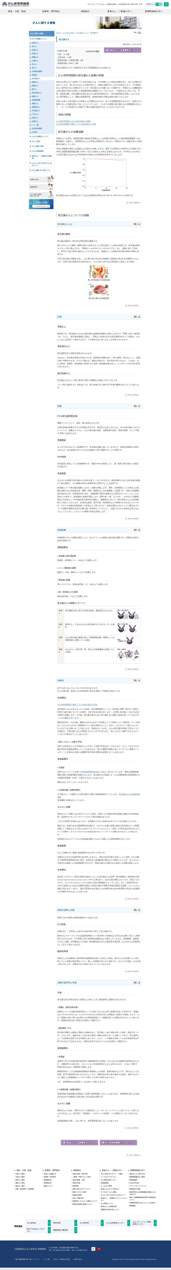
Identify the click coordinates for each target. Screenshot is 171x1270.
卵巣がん (35, 118)
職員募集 (132, 1206)
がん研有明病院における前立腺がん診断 (73, 121)
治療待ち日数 (41, 178)
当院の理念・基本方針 (80, 1174)
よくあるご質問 (106, 1186)
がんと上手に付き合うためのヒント (42, 164)
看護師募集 (41, 186)
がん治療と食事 (38, 146)
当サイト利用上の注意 (62, 1259)
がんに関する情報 (68, 33)
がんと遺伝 (36, 141)
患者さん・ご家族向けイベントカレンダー (114, 1199)
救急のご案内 (20, 1186)
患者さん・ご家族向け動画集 (42, 157)
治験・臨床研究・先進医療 (24, 1189)
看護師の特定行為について (110, 1209)
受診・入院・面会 (17, 11)
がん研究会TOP (124, 4)
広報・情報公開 (77, 1198)
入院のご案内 (20, 1177)
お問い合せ (78, 1259)
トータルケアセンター (108, 1177)
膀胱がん (35, 82)
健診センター (48, 1186)
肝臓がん (35, 50)
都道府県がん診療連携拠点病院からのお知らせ (142, 1193)
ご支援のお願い (111, 4)
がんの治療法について (40, 136)
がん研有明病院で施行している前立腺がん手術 (76, 124)
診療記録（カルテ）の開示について (84, 1201)
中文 (140, 4)
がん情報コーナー (107, 1203)
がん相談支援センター (108, 1180)
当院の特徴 (76, 1183)
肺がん (34, 68)
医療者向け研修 (134, 1189)
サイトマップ (92, 4)
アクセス (101, 4)
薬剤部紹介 (48, 1183)
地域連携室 (105, 1183)
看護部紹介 (48, 1180)
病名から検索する (50, 1174)
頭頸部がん (36, 107)
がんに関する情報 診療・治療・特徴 (41, 194)
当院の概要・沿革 (78, 1180)
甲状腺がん (36, 111)
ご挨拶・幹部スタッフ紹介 (81, 1177)
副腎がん (35, 103)
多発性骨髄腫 (37, 128)
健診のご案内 (20, 1183)
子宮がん (35, 114)
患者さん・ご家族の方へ (119, 11)
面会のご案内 (20, 1180)
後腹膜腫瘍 (36, 100)
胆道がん (35, 53)
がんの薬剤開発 (38, 151)
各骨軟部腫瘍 (37, 71)
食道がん (35, 43)
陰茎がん (35, 96)
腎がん (34, 89)
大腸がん (35, 61)
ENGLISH (134, 4)
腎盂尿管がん (37, 93)
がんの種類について (82, 33)
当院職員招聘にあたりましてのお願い (142, 1203)
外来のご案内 (20, 1174)
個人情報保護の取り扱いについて (27, 1259)
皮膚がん (35, 121)
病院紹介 (85, 11)
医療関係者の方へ (154, 11)
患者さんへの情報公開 (108, 1206)
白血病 (34, 132)
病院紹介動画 (77, 1195)
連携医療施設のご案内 (137, 1177)
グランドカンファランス (137, 1186)
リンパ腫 (35, 125)
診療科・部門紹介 (51, 11)
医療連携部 (133, 1180)
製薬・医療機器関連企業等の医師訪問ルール (142, 1198)
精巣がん (35, 86)
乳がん (34, 64)
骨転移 (34, 75)
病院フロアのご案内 (79, 1192)
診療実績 (75, 1186)
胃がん (34, 46)
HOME (58, 33)
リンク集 (46, 1259)
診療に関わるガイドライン (81, 1189)
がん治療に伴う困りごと (41, 170)
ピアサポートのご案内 (108, 1192)
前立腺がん (36, 78)
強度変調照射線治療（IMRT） (94, 772)
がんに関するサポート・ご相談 (112, 1174)
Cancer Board (134, 1183)
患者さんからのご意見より (110, 1189)
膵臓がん (35, 57)
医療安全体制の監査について (82, 1204)
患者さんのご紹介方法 (137, 1174)
